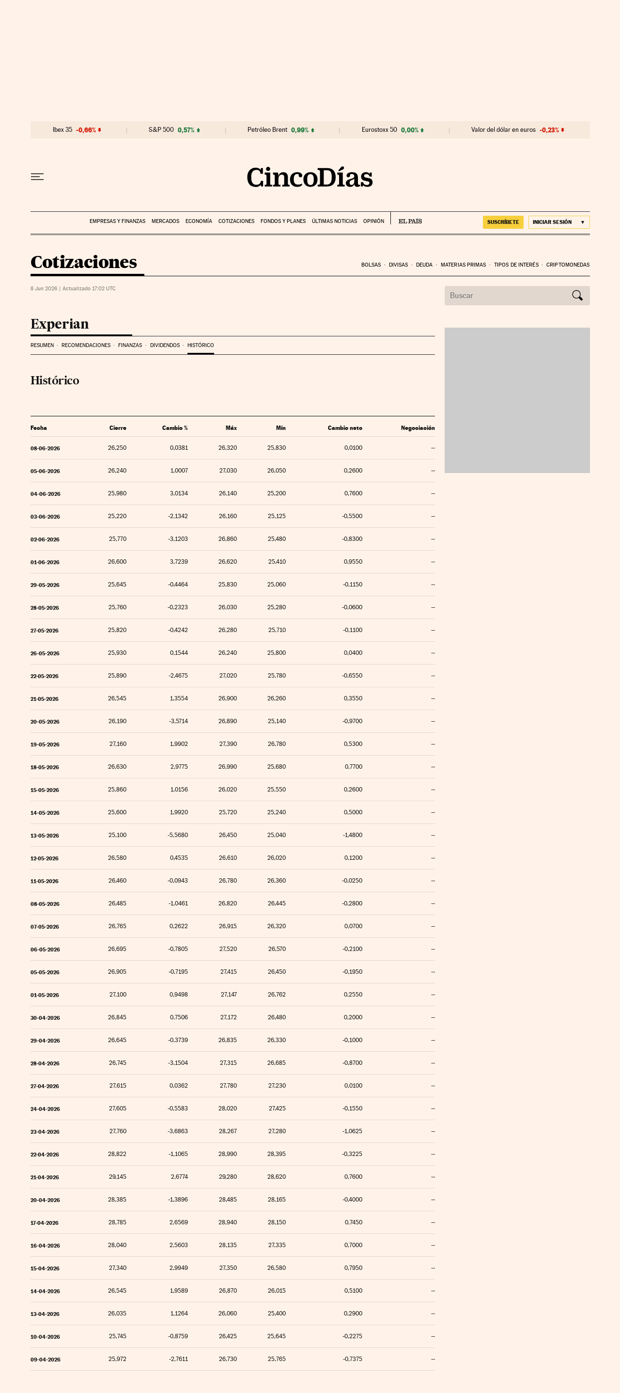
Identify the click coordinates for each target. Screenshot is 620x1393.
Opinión (373, 221)
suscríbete (503, 222)
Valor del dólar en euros (503, 130)
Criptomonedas (567, 265)
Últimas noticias (334, 221)
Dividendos (165, 345)
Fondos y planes (283, 221)
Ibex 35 (62, 130)
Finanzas (130, 345)
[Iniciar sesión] (559, 222)
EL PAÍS (406, 218)
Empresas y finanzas (117, 221)
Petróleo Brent (267, 130)
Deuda (424, 265)
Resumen (42, 345)
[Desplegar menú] (37, 177)
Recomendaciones (86, 345)
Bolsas (371, 265)
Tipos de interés (516, 265)
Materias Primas (463, 265)
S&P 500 (161, 130)
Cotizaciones (236, 221)
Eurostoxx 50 (379, 130)
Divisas (398, 265)
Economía (199, 221)
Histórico (200, 345)
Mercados (165, 221)
